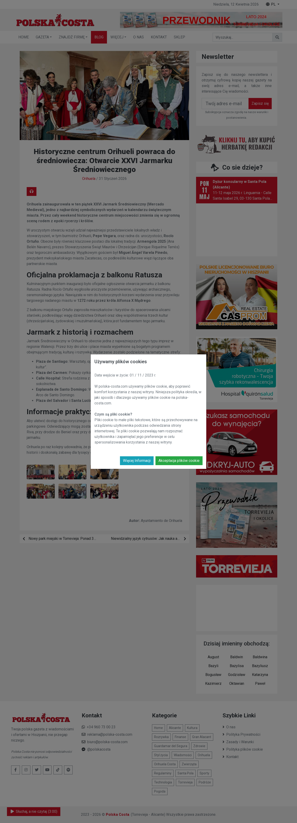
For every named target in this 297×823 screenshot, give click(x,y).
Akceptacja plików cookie (179, 460)
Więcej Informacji (137, 460)
